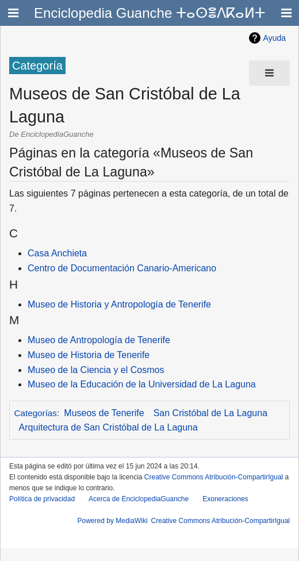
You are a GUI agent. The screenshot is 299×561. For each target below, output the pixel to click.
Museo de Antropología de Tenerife (99, 340)
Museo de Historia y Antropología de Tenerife (119, 304)
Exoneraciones (225, 499)
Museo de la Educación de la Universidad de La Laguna (142, 384)
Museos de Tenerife (104, 413)
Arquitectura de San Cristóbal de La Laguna (108, 427)
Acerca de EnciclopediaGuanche (139, 499)
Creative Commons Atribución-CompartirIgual (213, 477)
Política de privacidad (42, 499)
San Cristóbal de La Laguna (210, 413)
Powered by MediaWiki (113, 521)
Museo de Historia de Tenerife (89, 355)
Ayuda (274, 38)
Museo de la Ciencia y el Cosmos (96, 370)
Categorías (35, 413)
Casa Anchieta (57, 253)
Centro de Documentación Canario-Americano (122, 268)
